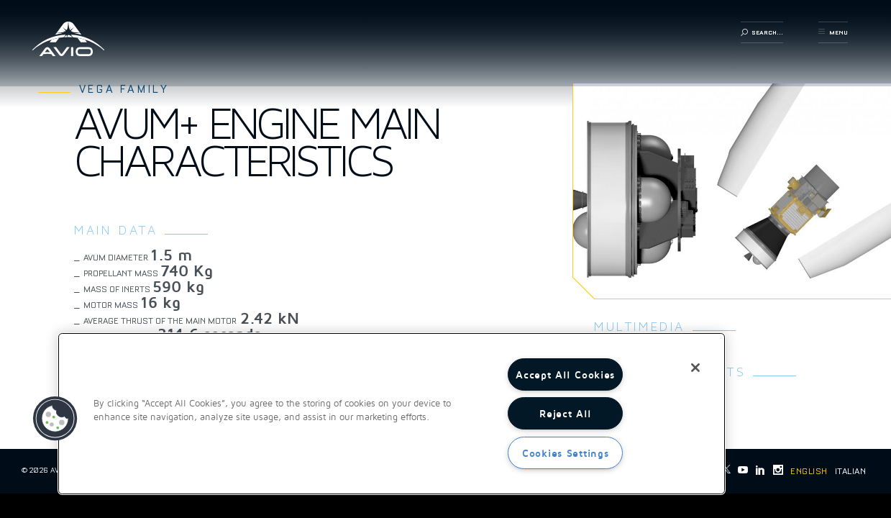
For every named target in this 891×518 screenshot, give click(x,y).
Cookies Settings (565, 453)
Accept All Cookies (565, 374)
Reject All (565, 413)
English (808, 471)
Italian (850, 471)
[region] (392, 413)
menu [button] (833, 32)
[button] (55, 419)
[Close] (695, 367)
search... (762, 32)
